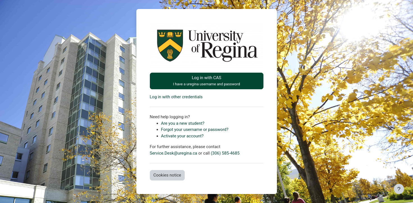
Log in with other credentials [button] (176, 96)
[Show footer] (399, 189)
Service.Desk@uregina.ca (173, 153)
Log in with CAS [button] (206, 80)
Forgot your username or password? (195, 129)
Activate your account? (182, 136)
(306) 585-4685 (225, 153)
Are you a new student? (183, 123)
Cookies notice (167, 175)
